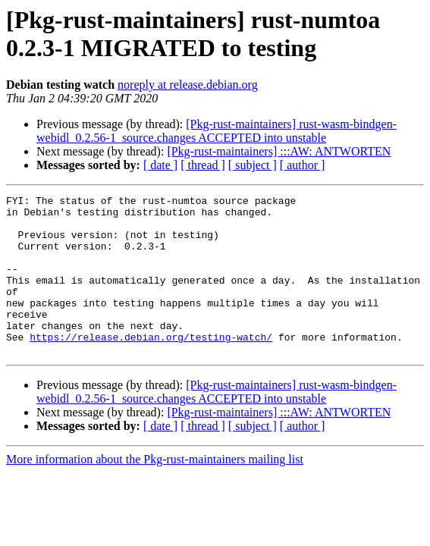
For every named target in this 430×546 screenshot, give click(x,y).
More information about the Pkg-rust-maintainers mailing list (154, 491)
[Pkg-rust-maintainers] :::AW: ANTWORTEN (279, 151)
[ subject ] (252, 164)
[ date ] (160, 164)
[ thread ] (202, 164)
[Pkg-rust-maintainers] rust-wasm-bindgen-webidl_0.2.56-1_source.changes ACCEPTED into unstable (216, 131)
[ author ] (302, 164)
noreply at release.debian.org (188, 84)
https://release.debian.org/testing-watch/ (151, 366)
